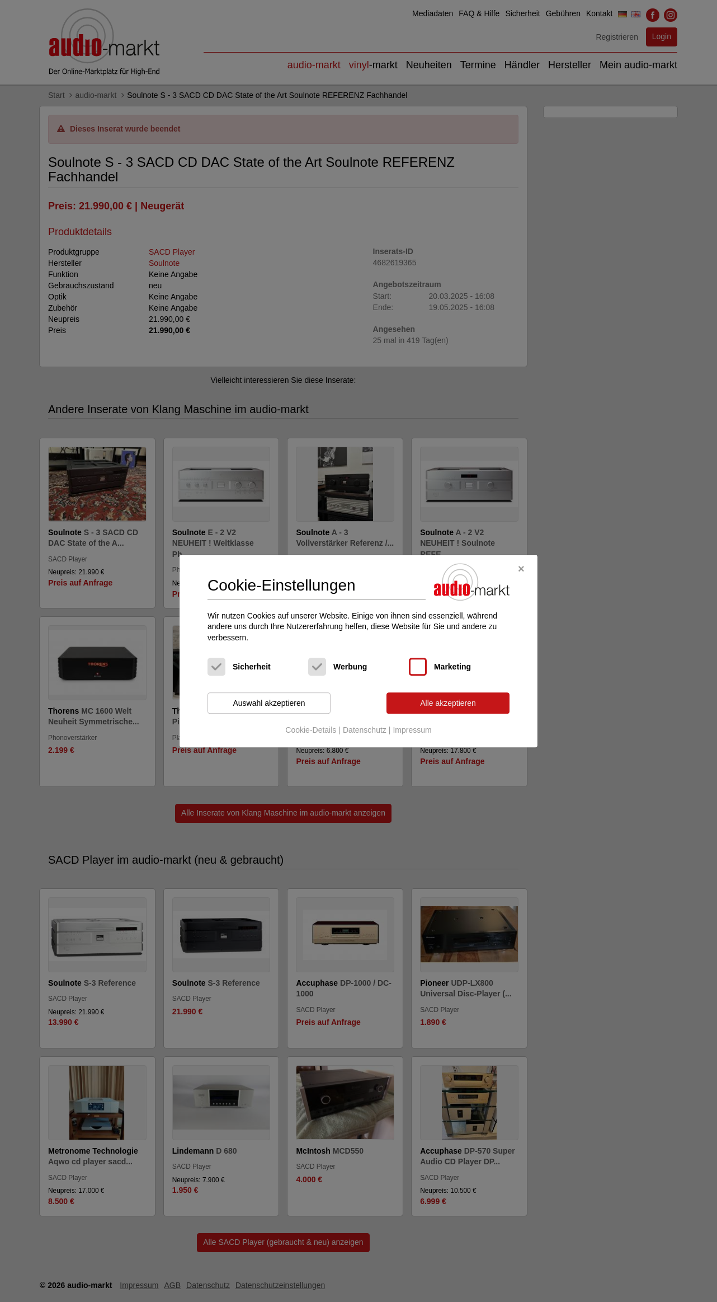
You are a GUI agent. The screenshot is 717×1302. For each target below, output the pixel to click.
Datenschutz (364, 729)
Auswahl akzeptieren (269, 703)
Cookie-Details (310, 729)
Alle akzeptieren (448, 703)
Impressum (412, 729)
